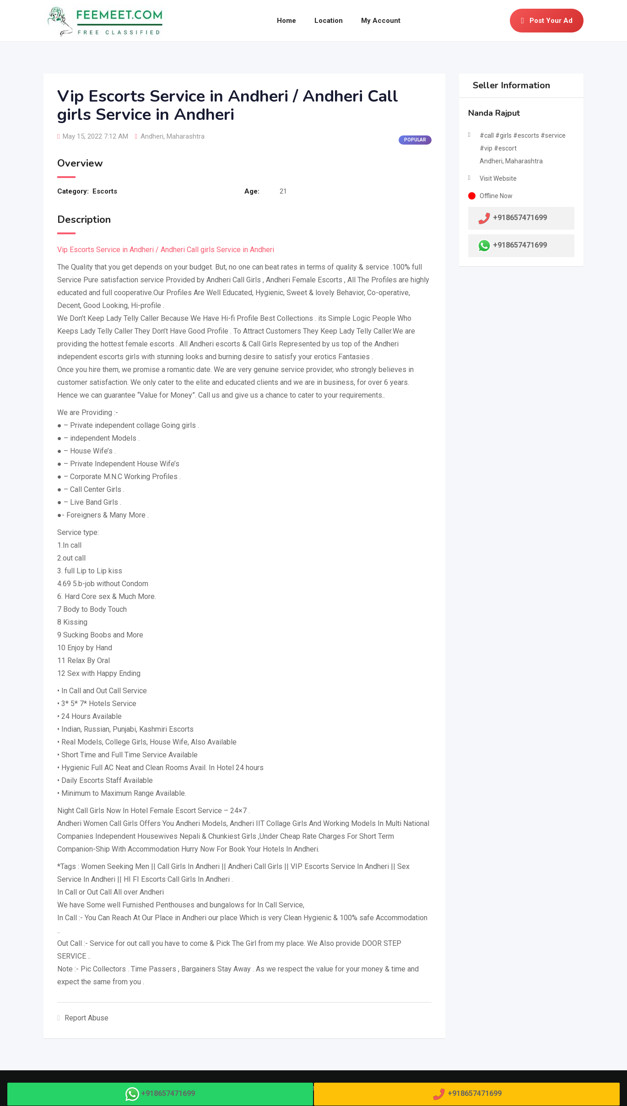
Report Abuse (82, 1018)
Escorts (104, 191)
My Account (380, 20)
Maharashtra (186, 136)
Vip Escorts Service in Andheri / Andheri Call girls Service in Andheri (165, 249)
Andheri (152, 136)
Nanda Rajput (494, 113)
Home (286, 20)
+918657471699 (520, 245)
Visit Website (498, 178)
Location (328, 20)
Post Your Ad (547, 20)
